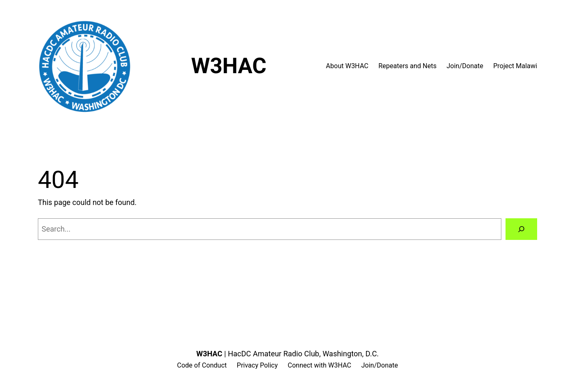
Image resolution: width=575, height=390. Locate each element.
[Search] (521, 229)
